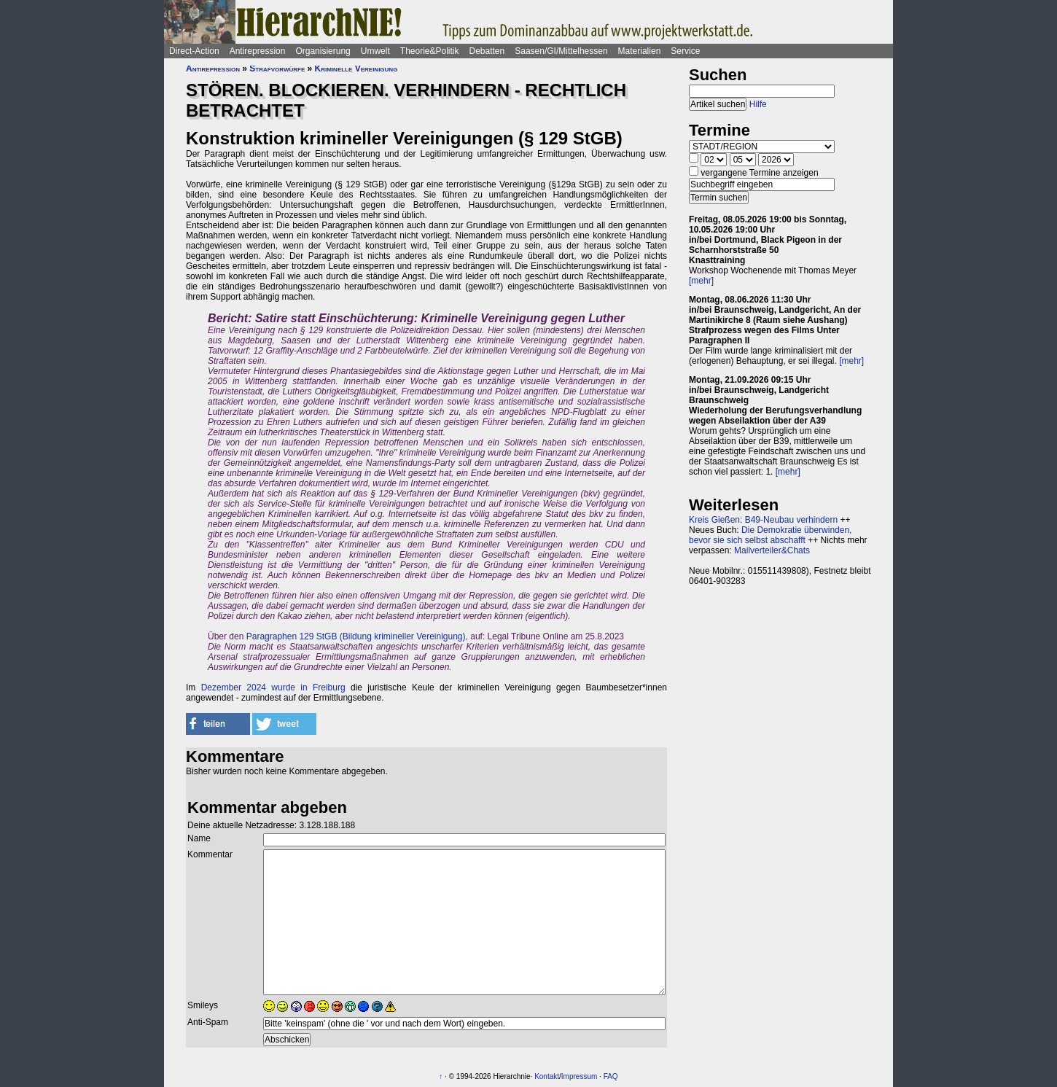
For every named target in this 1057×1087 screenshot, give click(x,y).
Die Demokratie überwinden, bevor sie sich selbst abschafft (770, 535)
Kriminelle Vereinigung (356, 68)
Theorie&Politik (429, 51)
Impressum (579, 1076)
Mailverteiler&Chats (772, 550)
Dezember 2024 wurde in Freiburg (273, 687)
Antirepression (258, 51)
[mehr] (701, 281)
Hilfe (758, 104)
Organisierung (322, 51)
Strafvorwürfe (277, 68)
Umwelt (375, 51)
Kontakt (546, 1076)
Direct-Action (194, 51)
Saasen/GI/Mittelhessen (561, 51)
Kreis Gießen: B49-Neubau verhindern (763, 520)
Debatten (487, 51)
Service (685, 51)
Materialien (639, 51)
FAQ (611, 1076)
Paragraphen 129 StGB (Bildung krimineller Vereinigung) (356, 636)
